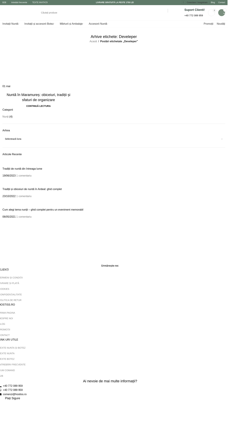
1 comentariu (24, 178)
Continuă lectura (38, 108)
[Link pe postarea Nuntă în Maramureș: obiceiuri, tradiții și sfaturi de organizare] (38, 68)
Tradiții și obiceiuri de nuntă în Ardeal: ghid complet (32, 192)
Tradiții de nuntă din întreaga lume (22, 171)
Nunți (5, 119)
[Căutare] (103, 14)
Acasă (93, 44)
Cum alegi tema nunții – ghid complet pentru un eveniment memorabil (42, 212)
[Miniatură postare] (6, 166)
